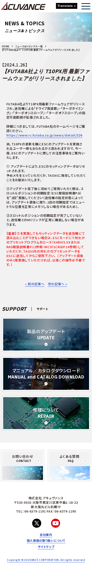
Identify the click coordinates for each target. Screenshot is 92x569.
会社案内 (46, 535)
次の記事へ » (57, 284)
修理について (46, 413)
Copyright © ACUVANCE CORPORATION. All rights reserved (46, 560)
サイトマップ (46, 547)
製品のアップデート (46, 334)
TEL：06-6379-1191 (31, 511)
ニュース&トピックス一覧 (29, 46)
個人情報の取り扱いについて (46, 540)
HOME (6, 46)
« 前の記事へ (35, 284)
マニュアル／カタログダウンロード (46, 373)
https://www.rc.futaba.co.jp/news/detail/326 (44, 135)
